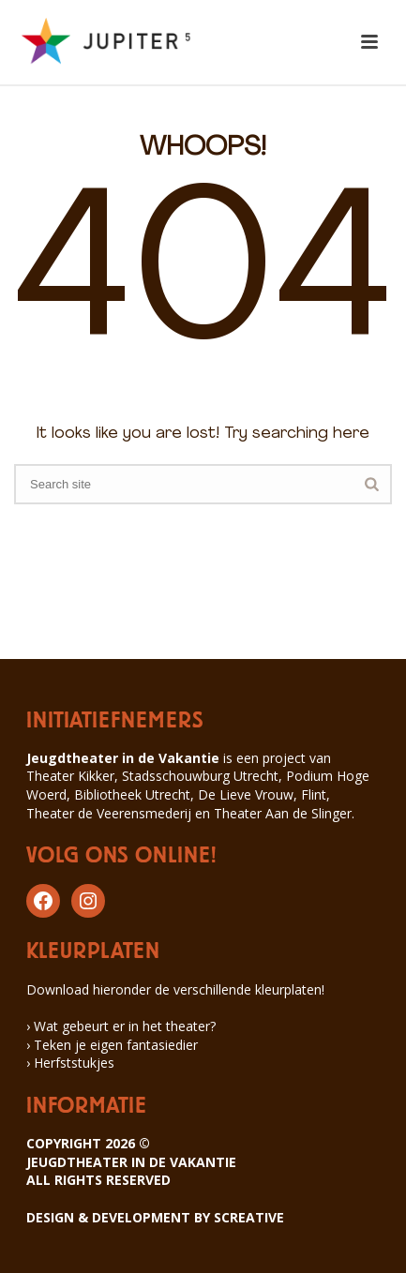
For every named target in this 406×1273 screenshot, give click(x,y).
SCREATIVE (249, 1217)
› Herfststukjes (70, 1062)
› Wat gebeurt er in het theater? (121, 1026)
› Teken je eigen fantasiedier (112, 1045)
